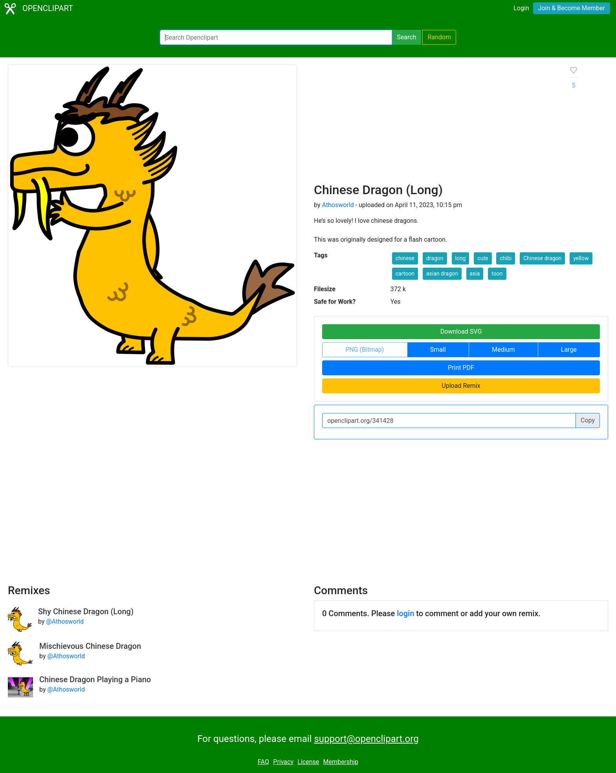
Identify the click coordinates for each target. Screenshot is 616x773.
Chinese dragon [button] (542, 258)
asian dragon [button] (442, 273)
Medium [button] (503, 349)
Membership (340, 762)
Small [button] (438, 349)
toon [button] (496, 273)
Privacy (283, 762)
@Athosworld (65, 621)
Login (521, 8)
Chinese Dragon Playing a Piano (95, 679)
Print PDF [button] (461, 367)
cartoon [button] (405, 273)
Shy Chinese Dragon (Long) (86, 611)
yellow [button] (580, 258)
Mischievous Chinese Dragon (90, 646)
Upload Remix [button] (461, 385)
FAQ (263, 762)
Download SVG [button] (461, 331)
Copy (588, 420)
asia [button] (475, 273)
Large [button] (569, 349)
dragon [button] (435, 258)
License (308, 762)
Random (439, 37)
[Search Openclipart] (276, 37)
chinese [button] (405, 258)
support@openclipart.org (366, 738)
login (405, 613)
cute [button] (482, 258)
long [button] (460, 258)
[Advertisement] (435, 123)
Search (406, 37)
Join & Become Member (571, 8)
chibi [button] (506, 258)
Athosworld (338, 205)
